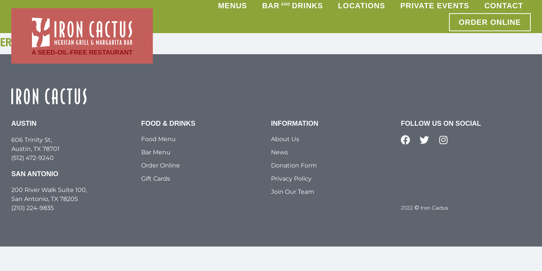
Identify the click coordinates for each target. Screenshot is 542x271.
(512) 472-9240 (32, 157)
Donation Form (294, 165)
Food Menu (158, 139)
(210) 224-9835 (32, 208)
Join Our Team (292, 191)
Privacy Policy (291, 178)
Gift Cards (155, 178)
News (279, 152)
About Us (285, 139)
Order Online (160, 165)
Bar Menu (156, 152)
